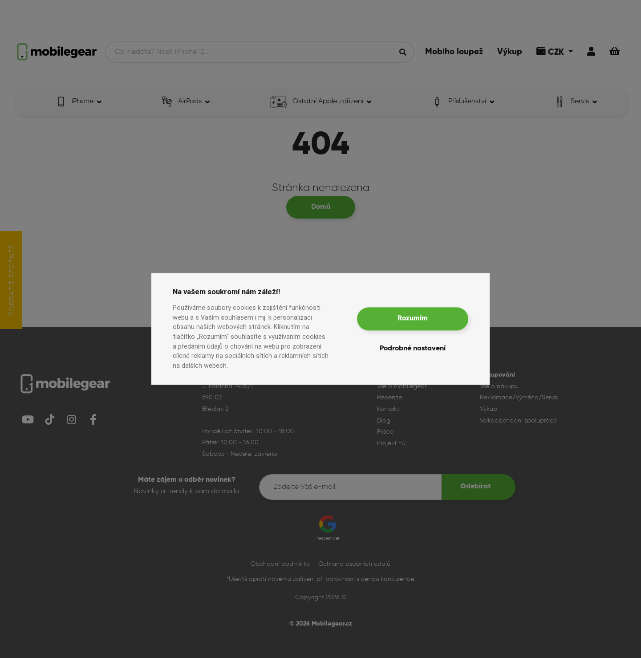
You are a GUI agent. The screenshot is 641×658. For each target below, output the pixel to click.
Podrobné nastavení (413, 349)
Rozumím (413, 318)
